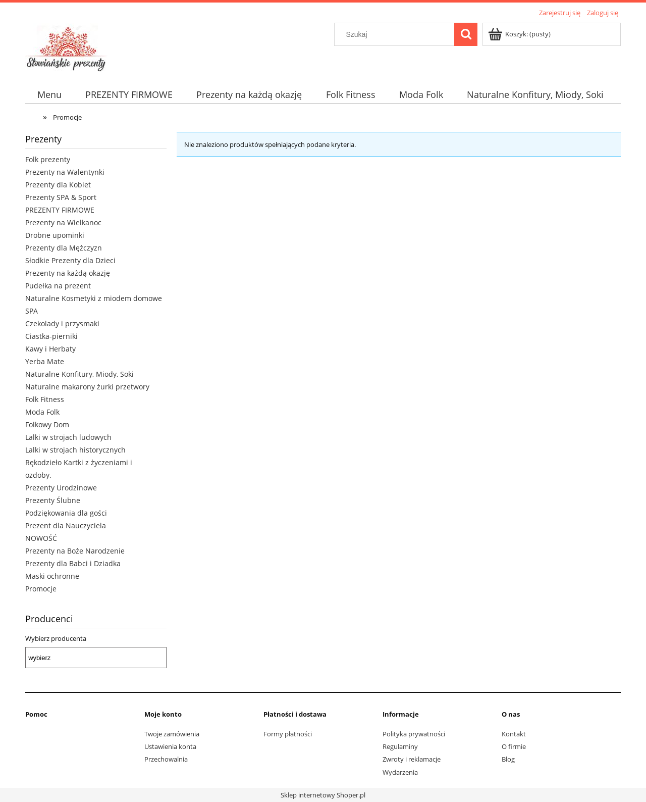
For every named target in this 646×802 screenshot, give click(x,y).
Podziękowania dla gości (66, 513)
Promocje (41, 588)
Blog (508, 759)
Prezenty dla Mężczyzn (63, 248)
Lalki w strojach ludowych (68, 437)
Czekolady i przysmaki (62, 323)
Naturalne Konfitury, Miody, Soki (79, 374)
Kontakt (514, 733)
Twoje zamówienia (171, 733)
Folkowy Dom (47, 424)
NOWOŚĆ (41, 538)
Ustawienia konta (170, 746)
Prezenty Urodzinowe (61, 487)
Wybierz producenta (55, 638)
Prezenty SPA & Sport (60, 197)
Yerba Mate (44, 361)
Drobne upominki (54, 235)
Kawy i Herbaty (50, 349)
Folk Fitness (44, 399)
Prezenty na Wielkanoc (63, 222)
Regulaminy (400, 746)
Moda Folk (42, 412)
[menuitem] (49, 95)
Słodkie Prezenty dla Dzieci (70, 260)
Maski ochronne (52, 576)
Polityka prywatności (414, 733)
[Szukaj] (465, 34)
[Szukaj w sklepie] (397, 34)
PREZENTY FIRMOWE (59, 210)
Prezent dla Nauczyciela (65, 525)
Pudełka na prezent (58, 285)
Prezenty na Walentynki (64, 172)
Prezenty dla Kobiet (58, 184)
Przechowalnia (166, 759)
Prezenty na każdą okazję (67, 273)
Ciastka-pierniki (51, 336)
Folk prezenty (47, 159)
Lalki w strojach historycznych (75, 450)
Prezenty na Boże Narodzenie (75, 551)
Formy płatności (287, 733)
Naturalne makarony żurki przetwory (87, 386)
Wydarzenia (400, 772)
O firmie (514, 746)
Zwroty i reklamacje (412, 759)
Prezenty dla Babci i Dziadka (73, 563)
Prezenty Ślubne (52, 500)
